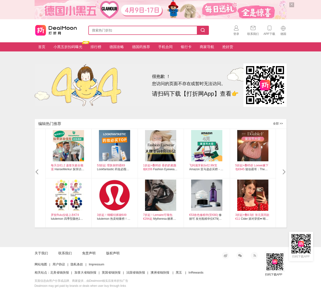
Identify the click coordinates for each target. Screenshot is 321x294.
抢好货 (227, 47)
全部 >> (278, 123)
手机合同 (165, 47)
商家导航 (207, 47)
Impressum (96, 264)
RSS (254, 255)
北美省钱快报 (59, 272)
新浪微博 (225, 255)
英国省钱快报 (111, 272)
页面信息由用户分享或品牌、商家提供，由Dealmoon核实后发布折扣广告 (81, 280)
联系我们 (65, 253)
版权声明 (113, 253)
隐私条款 (77, 264)
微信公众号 (239, 255)
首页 (41, 47)
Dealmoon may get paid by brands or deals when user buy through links (80, 286)
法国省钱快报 (135, 272)
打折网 (56, 29)
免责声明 (89, 253)
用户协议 (59, 264)
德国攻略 (116, 47)
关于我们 (41, 253)
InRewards (195, 272)
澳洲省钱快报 (160, 272)
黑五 (179, 272)
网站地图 (41, 264)
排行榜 (96, 47)
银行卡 (186, 47)
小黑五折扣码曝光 (70, 45)
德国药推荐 (141, 47)
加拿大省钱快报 (85, 272)
